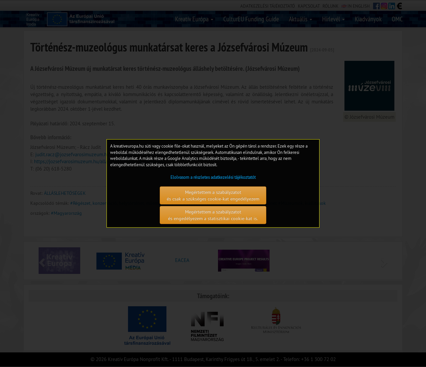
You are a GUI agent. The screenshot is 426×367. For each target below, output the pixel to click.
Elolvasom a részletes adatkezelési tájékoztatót (213, 177)
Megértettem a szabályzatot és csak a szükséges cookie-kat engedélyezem (213, 195)
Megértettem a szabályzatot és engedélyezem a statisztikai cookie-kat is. (213, 215)
